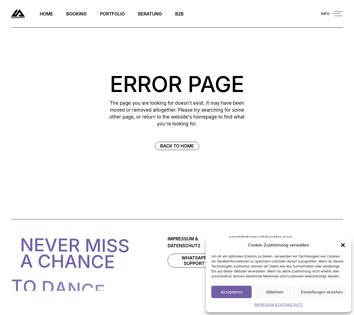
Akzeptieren (231, 292)
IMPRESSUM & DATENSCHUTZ (278, 305)
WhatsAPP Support (194, 260)
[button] (343, 245)
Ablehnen (274, 292)
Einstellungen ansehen (322, 292)
